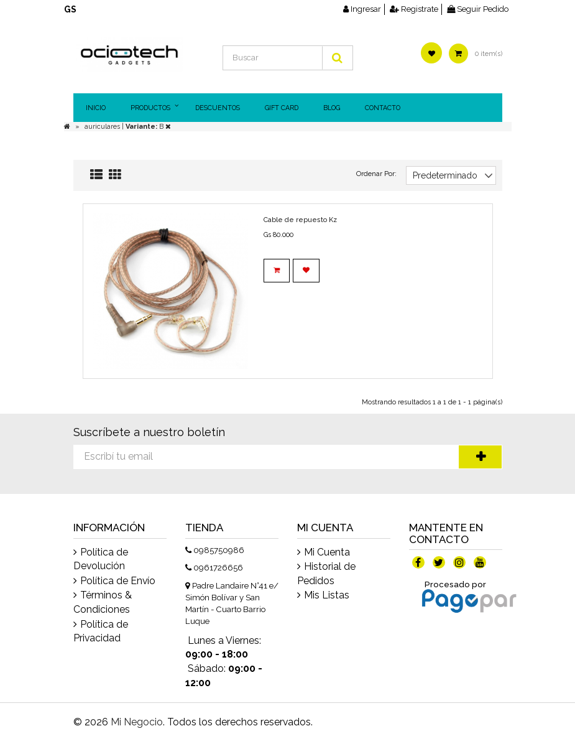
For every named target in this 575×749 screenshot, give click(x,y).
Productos (150, 107)
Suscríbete (480, 456)
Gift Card (281, 107)
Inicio (96, 107)
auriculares (103, 127)
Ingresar (362, 9)
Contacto (382, 107)
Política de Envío (117, 581)
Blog (331, 107)
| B (146, 127)
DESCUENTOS (217, 107)
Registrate (414, 9)
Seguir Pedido (477, 9)
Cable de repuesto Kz (300, 220)
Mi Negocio (137, 722)
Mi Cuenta (327, 552)
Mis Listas (326, 595)
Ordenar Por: (376, 174)
